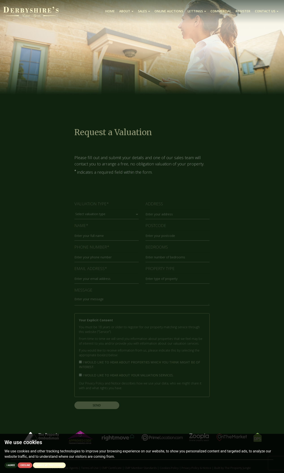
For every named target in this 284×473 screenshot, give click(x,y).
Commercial (220, 11)
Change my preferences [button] (49, 465)
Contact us (266, 11)
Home (110, 11)
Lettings (197, 11)
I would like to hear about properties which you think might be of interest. (139, 366)
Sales (144, 11)
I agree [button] (11, 465)
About (126, 11)
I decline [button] (25, 465)
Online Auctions (168, 11)
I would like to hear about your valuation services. (126, 377)
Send (97, 407)
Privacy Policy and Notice (103, 385)
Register (243, 11)
